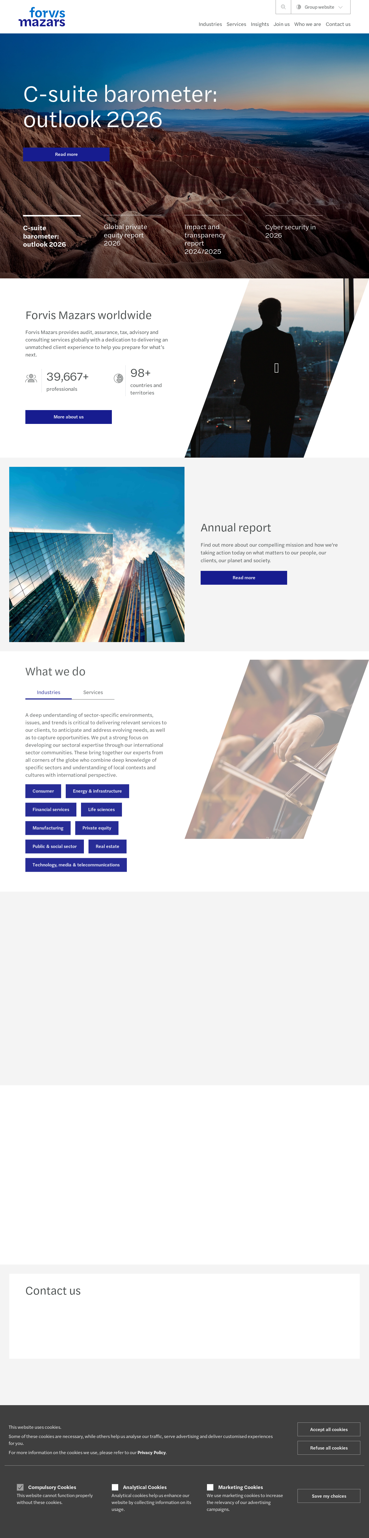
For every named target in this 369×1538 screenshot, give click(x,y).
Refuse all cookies (329, 1447)
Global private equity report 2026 (125, 236)
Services (236, 23)
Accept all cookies (329, 1429)
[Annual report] (276, 372)
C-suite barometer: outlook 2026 (120, 105)
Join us (282, 23)
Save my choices (329, 1495)
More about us (69, 416)
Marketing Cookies (240, 1487)
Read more (66, 154)
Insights (260, 23)
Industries (210, 23)
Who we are (307, 23)
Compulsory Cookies (52, 1487)
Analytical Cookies (145, 1487)
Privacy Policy (152, 1452)
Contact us (338, 23)
